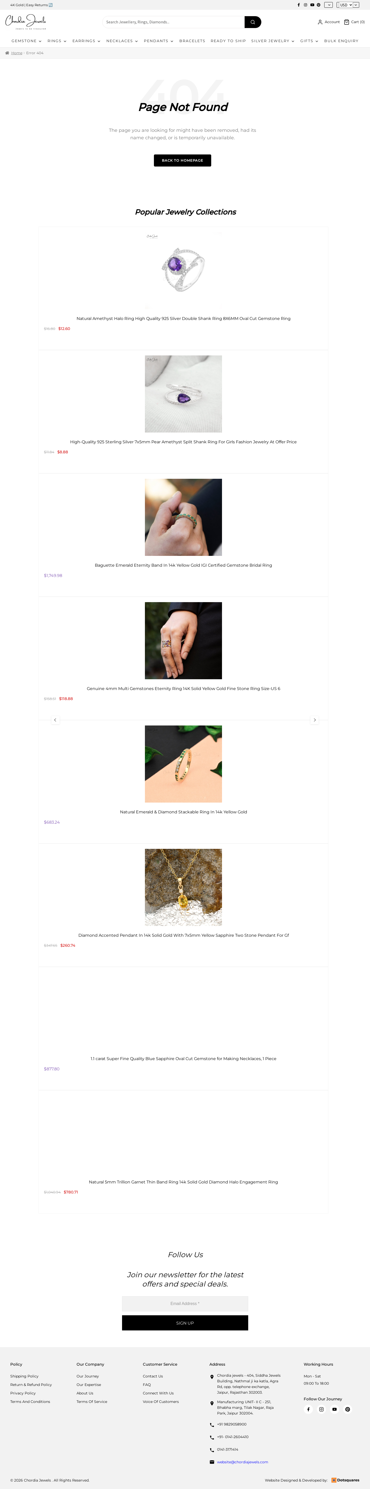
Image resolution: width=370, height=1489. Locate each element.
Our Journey (88, 1376)
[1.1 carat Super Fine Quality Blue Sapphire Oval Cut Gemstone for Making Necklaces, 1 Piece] (183, 1028)
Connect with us (158, 1393)
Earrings (86, 40)
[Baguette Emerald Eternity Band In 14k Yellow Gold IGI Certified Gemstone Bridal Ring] (183, 535)
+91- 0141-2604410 (232, 1437)
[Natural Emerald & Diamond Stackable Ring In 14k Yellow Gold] (183, 781)
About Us (85, 1393)
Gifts (309, 40)
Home (16, 53)
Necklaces (122, 40)
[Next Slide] (314, 720)
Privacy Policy (23, 1393)
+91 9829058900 (231, 1424)
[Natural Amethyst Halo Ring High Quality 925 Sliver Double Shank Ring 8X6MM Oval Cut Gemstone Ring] (183, 288)
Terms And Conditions (30, 1401)
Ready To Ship (228, 41)
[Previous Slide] (55, 720)
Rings (57, 40)
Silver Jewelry (273, 40)
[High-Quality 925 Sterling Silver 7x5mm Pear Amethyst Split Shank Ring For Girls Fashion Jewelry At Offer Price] (183, 411)
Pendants (159, 40)
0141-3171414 (227, 1449)
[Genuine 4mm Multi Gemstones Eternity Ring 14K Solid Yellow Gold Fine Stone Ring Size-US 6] (183, 658)
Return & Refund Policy (31, 1384)
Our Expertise (89, 1384)
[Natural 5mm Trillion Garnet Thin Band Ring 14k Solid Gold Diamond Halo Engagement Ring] (183, 1151)
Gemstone (27, 40)
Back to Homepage (182, 160)
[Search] (253, 22)
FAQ (147, 1384)
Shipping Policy (24, 1376)
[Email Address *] (185, 1303)
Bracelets (192, 41)
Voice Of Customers (161, 1401)
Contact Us (153, 1376)
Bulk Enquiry (341, 41)
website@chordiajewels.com (242, 1462)
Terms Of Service (92, 1401)
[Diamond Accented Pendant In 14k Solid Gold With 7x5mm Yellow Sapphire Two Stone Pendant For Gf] (183, 905)
